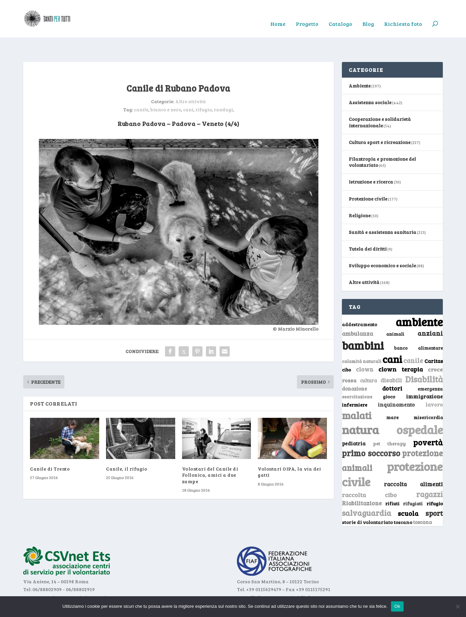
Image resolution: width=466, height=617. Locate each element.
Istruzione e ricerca (371, 160)
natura (360, 408)
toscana (422, 501)
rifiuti (392, 482)
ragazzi (429, 473)
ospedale (419, 408)
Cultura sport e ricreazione (379, 121)
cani (188, 88)
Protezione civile (368, 177)
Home (278, 14)
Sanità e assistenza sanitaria (382, 211)
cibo (346, 349)
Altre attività (190, 80)
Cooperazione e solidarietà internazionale (380, 101)
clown (364, 348)
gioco (389, 375)
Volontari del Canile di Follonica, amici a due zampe (210, 453)
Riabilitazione (362, 482)
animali (395, 313)
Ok (397, 606)
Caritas (433, 339)
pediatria (353, 422)
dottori (392, 367)
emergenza (430, 367)
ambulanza (357, 312)
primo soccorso (371, 432)
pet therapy (389, 422)
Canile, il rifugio (126, 447)
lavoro (434, 383)
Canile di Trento (50, 447)
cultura (368, 359)
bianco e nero (165, 88)
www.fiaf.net (252, 576)
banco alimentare (418, 326)
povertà (428, 421)
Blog (368, 14)
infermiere (354, 383)
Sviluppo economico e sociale (382, 244)
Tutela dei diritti (368, 227)
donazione (354, 367)
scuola (408, 492)
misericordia (428, 396)
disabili (391, 359)
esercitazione (357, 376)
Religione (360, 194)
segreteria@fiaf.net (295, 576)
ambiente (419, 300)
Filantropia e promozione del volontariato (382, 141)
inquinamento (396, 383)
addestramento (359, 303)
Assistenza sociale (370, 81)
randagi (223, 88)
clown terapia (400, 348)
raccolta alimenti (413, 463)
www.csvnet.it (39, 576)
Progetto (307, 14)
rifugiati (413, 482)
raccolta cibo (369, 474)
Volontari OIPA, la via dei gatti (289, 450)
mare (392, 396)
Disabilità (424, 358)
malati (357, 394)
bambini (363, 324)
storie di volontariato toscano (377, 501)
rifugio (203, 88)
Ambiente (360, 64)
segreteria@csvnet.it (84, 576)
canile (141, 88)
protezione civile (392, 453)
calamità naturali (361, 340)
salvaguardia (366, 491)
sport (434, 492)
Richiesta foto (403, 14)
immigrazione (424, 375)
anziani (430, 311)
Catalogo (340, 14)
